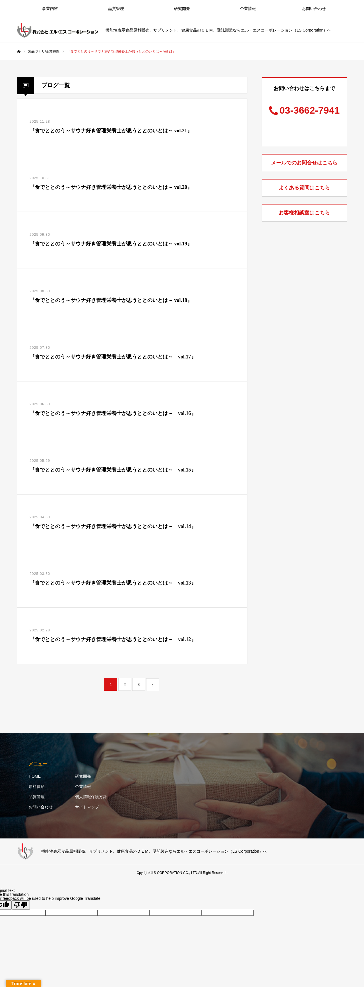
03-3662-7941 (310, 110)
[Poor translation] (21, 905)
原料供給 (37, 786)
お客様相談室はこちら (304, 213)
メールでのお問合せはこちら (304, 163)
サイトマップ (87, 807)
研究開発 (182, 8)
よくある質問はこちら (304, 188)
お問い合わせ (314, 8)
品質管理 (116, 8)
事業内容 (50, 8)
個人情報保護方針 (91, 796)
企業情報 (248, 8)
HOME (35, 776)
